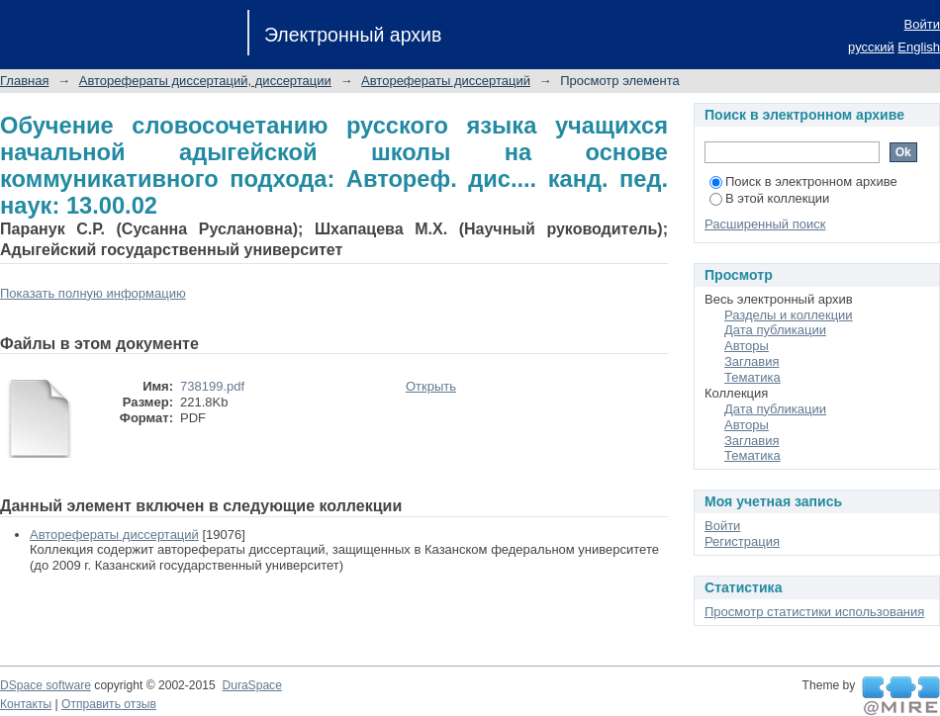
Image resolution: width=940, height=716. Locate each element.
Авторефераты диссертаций (445, 80)
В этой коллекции (769, 198)
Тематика (752, 377)
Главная (24, 80)
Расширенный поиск (765, 224)
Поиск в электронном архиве (803, 181)
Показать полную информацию (93, 293)
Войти (922, 24)
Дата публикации (775, 329)
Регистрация (742, 541)
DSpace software (45, 685)
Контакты (25, 704)
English (918, 47)
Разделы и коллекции (788, 315)
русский (871, 47)
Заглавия (752, 361)
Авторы (746, 345)
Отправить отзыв (108, 704)
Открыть (431, 386)
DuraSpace (251, 685)
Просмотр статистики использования (814, 611)
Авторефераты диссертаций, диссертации (205, 80)
